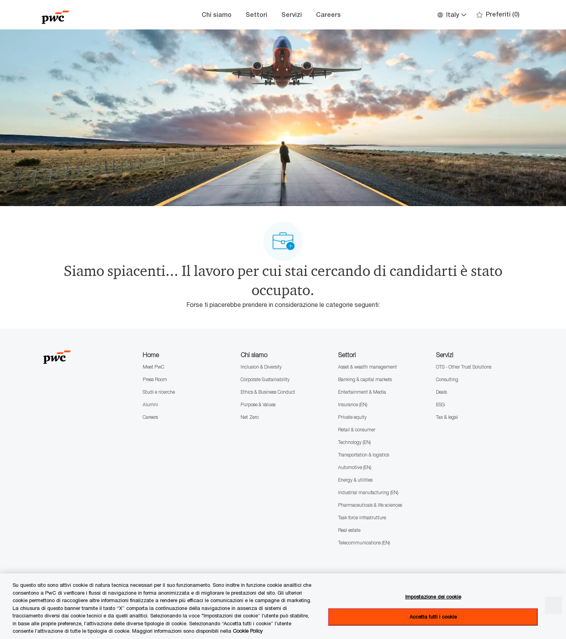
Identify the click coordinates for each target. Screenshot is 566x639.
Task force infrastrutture (362, 517)
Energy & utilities (355, 480)
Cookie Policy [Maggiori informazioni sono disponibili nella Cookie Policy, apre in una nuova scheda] (248, 631)
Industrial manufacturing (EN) (368, 492)
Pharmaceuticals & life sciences (370, 505)
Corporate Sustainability (265, 379)
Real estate (349, 530)
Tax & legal (447, 417)
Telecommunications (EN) (364, 543)
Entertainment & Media (362, 392)
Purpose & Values (258, 404)
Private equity (352, 417)
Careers (328, 14)
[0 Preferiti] (498, 15)
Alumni (150, 404)
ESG (440, 404)
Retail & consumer (356, 430)
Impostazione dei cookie (433, 596)
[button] (451, 15)
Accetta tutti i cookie (433, 616)
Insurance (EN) (352, 404)
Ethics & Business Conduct (268, 392)
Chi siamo (217, 14)
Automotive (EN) (354, 467)
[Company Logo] (81, 14)
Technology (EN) (354, 442)
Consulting (447, 379)
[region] (283, 606)
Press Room (155, 379)
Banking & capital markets (365, 379)
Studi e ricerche (159, 392)
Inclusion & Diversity (261, 367)
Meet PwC (153, 367)
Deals (441, 392)
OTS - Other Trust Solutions (463, 367)
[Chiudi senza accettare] (553, 605)
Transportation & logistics (363, 455)
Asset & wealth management (367, 367)
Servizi (291, 14)
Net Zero (250, 417)
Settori (256, 14)
